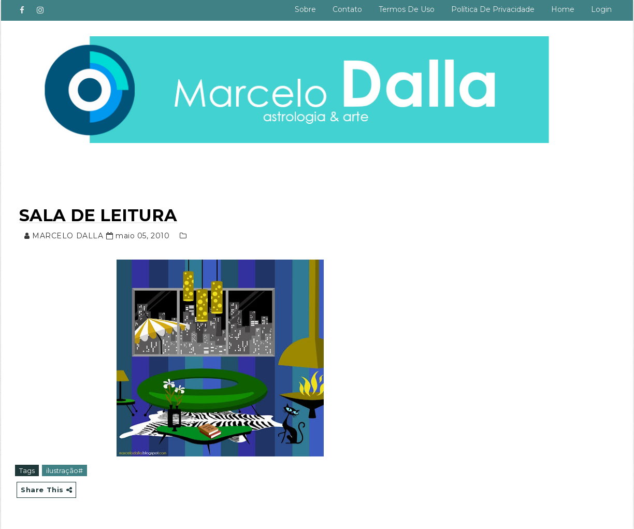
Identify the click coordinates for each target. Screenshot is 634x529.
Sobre (305, 9)
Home (562, 9)
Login (601, 9)
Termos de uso (407, 9)
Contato (347, 9)
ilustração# (64, 470)
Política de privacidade (493, 9)
